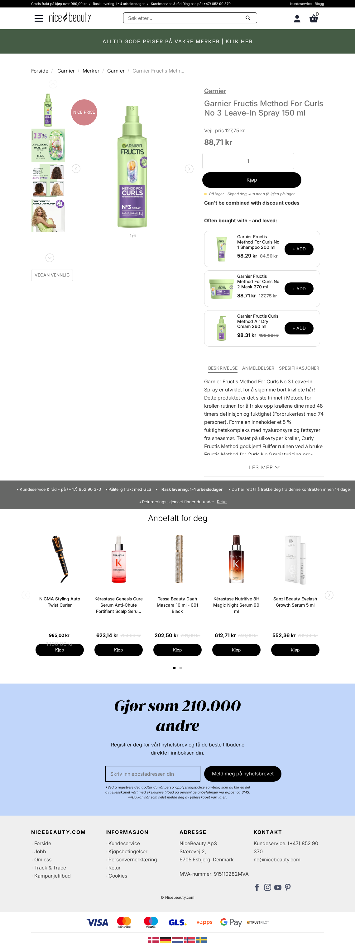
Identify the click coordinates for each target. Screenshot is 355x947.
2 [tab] (181, 668)
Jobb (40, 851)
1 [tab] (175, 668)
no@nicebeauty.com (277, 859)
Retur (222, 502)
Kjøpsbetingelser (127, 851)
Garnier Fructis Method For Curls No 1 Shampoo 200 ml (258, 242)
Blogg (319, 4)
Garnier (66, 71)
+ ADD (299, 248)
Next (49, 256)
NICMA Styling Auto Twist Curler (59, 602)
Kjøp (252, 180)
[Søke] (190, 17)
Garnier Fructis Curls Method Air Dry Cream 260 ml (257, 321)
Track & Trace (50, 867)
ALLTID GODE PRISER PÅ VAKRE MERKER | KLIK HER (178, 41)
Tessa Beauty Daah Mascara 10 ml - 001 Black (177, 605)
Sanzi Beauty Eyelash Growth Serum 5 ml (295, 602)
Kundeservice (301, 4)
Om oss (42, 859)
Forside (39, 71)
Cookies (117, 876)
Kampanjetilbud (52, 876)
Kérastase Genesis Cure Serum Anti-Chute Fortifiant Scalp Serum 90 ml (118, 605)
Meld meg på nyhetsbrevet (243, 773)
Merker (91, 71)
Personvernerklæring (132, 859)
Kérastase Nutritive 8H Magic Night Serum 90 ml (236, 605)
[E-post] (152, 774)
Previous (52, 85)
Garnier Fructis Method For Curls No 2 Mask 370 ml (258, 281)
